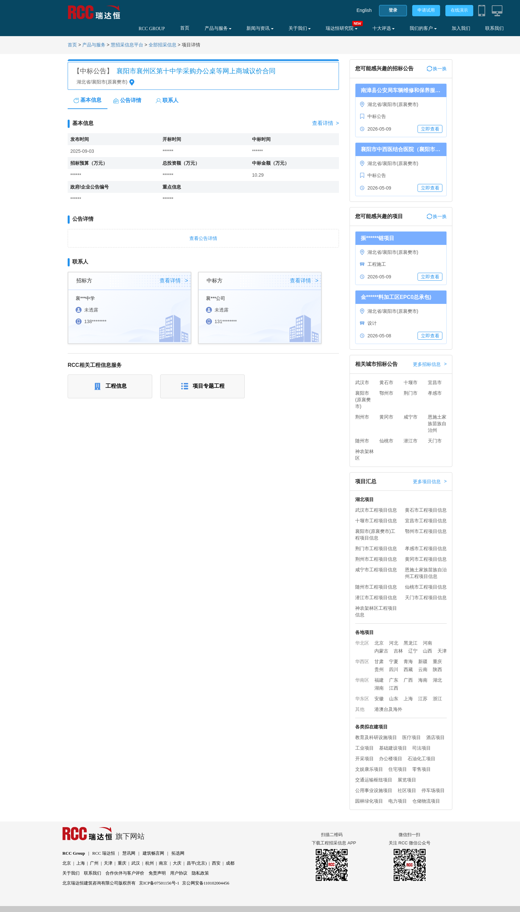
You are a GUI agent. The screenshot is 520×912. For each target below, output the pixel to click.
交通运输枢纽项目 (373, 779)
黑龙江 (411, 643)
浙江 (437, 698)
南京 (163, 863)
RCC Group (73, 853)
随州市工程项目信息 (376, 587)
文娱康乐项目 (369, 769)
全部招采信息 (162, 44)
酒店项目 (435, 737)
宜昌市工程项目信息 (426, 520)
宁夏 (393, 661)
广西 (408, 680)
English (364, 10)
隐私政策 (200, 873)
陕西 (437, 669)
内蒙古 (381, 651)
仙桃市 (386, 440)
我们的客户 (423, 28)
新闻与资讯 (260, 28)
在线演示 (459, 10)
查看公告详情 (203, 238)
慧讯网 (128, 853)
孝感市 (435, 393)
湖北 (437, 680)
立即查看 (430, 129)
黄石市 (386, 382)
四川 (393, 669)
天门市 (435, 440)
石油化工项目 (421, 758)
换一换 (437, 68)
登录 (393, 10)
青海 (408, 661)
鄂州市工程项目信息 (426, 531)
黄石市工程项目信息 (426, 510)
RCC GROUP (152, 28)
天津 (442, 651)
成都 (230, 863)
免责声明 (157, 873)
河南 (427, 643)
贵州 (379, 669)
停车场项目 (433, 790)
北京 (379, 643)
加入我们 (461, 28)
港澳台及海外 (388, 709)
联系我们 (494, 28)
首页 (184, 28)
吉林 (398, 651)
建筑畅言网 (153, 853)
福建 (379, 680)
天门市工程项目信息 (426, 597)
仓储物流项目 (426, 801)
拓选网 (177, 853)
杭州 (149, 863)
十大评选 (383, 28)
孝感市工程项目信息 (426, 548)
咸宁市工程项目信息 (376, 569)
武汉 (135, 863)
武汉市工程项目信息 (376, 510)
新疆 (422, 661)
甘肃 (379, 661)
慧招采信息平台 (127, 44)
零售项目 (421, 769)
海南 (422, 680)
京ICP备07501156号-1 (159, 883)
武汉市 (362, 382)
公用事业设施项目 (373, 790)
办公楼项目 (390, 758)
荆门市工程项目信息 (376, 548)
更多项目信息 (430, 481)
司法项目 (421, 748)
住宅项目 (397, 769)
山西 (427, 651)
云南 (422, 669)
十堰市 (411, 382)
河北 (393, 643)
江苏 (422, 698)
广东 (393, 680)
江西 (393, 688)
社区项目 (407, 790)
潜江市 (411, 440)
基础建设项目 (393, 748)
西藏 (408, 669)
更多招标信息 (430, 364)
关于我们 (300, 28)
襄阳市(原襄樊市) (363, 399)
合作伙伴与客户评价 (124, 873)
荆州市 (362, 417)
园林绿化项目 (369, 801)
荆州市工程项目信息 (376, 559)
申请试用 (426, 10)
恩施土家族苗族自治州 (437, 423)
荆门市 (411, 393)
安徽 (379, 698)
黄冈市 (386, 417)
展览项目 (407, 779)
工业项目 (364, 748)
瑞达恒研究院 (342, 28)
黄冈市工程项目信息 (426, 559)
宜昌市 (435, 382)
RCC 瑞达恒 (103, 853)
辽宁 (413, 651)
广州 (94, 863)
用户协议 (178, 873)
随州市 (362, 440)
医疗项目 (411, 737)
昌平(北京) (197, 863)
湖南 (379, 688)
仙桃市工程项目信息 (426, 587)
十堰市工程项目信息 (376, 520)
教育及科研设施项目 (376, 737)
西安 (216, 863)
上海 (408, 698)
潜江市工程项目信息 (376, 597)
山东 (393, 698)
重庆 (437, 661)
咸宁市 (411, 417)
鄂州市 (386, 393)
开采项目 (364, 758)
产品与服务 (218, 28)
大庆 (177, 863)
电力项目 (397, 801)
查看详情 (325, 123)
